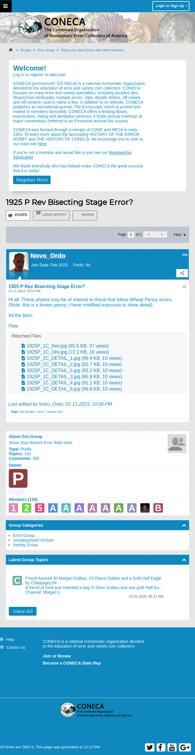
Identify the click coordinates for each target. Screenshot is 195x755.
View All (23, 611)
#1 (185, 287)
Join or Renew (57, 656)
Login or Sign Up (172, 6)
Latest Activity (54, 215)
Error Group (23, 535)
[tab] (18, 215)
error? (41, 411)
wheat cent (55, 411)
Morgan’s (51, 592)
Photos (88, 215)
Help (10, 639)
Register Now (32, 180)
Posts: (78, 265)
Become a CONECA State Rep (72, 663)
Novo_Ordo (51, 404)
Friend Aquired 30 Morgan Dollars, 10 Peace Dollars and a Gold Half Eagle (93, 578)
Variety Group (25, 544)
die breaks (27, 411)
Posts (21, 215)
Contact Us (15, 647)
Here (42, 143)
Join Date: (40, 265)
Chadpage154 (44, 583)
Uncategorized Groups (33, 540)
